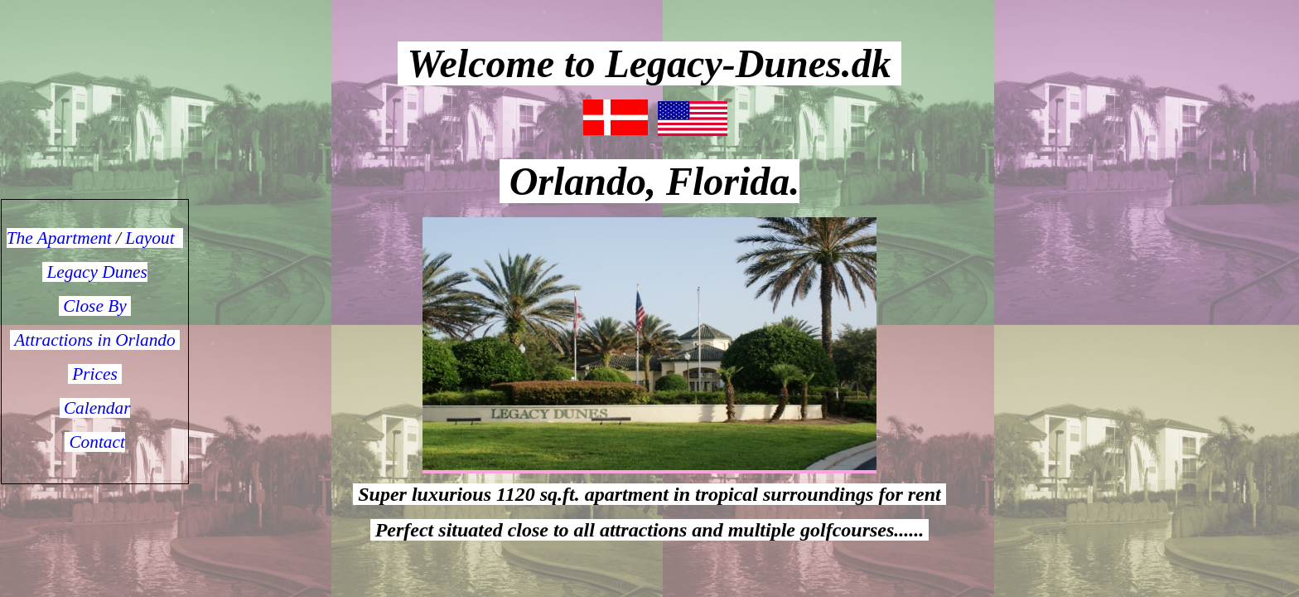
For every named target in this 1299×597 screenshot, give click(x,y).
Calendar (95, 408)
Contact (95, 442)
